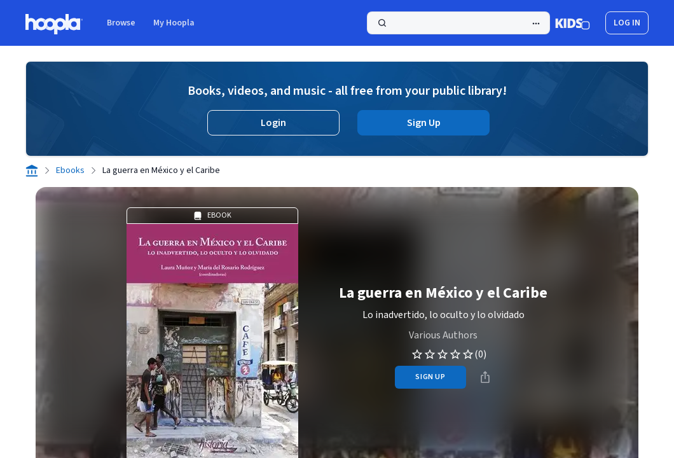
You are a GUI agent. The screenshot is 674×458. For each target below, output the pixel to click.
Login (273, 123)
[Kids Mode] (572, 23)
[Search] (458, 22)
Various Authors (443, 335)
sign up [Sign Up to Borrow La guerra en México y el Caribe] (430, 376)
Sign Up (424, 123)
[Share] (485, 377)
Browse (121, 23)
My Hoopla (174, 23)
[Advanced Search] (536, 23)
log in (627, 23)
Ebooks (70, 170)
